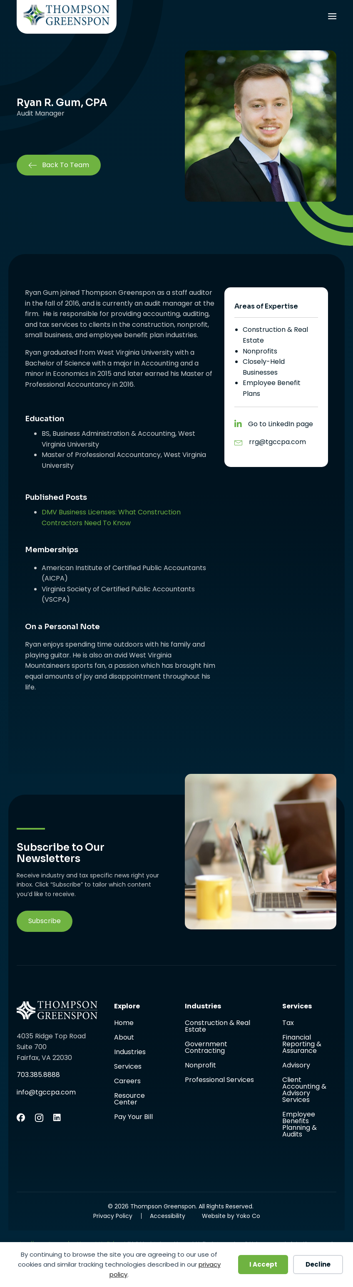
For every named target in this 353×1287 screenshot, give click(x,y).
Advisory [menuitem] (296, 1066)
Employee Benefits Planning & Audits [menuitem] (299, 1124)
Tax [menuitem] (288, 1024)
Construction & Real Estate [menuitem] (217, 1027)
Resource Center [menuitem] (129, 1099)
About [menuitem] (124, 1038)
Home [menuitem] (124, 1024)
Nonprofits (260, 351)
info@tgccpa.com (46, 1092)
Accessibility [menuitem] (167, 1216)
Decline (318, 1264)
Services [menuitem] (128, 1067)
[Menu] (331, 17)
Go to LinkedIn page (280, 424)
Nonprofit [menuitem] (200, 1066)
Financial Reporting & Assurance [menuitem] (301, 1044)
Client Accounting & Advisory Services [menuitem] (304, 1090)
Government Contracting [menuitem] (206, 1048)
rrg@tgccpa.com (277, 442)
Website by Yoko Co (231, 1216)
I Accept (263, 1264)
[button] (44, 921)
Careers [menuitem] (127, 1082)
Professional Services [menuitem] (219, 1080)
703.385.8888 (38, 1074)
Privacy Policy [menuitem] (112, 1216)
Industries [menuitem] (130, 1053)
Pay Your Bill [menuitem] (133, 1117)
